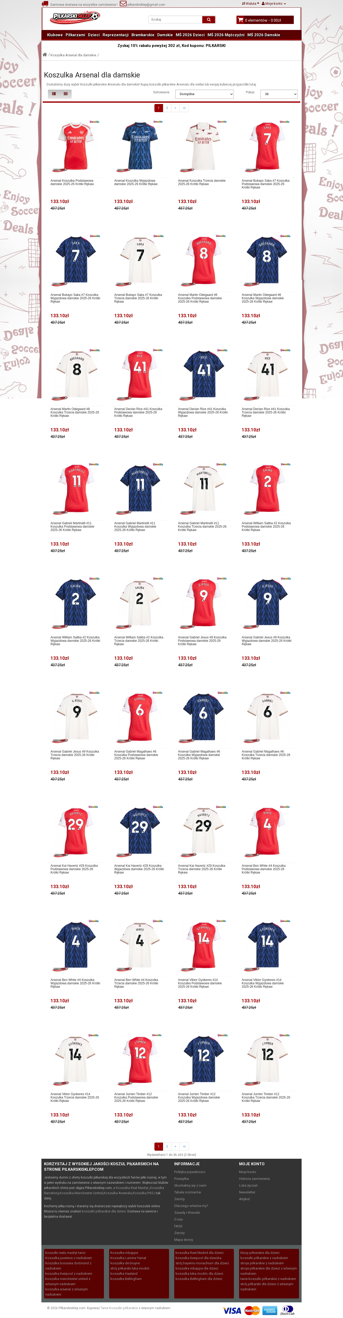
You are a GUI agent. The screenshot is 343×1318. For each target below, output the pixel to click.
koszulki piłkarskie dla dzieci (104, 1211)
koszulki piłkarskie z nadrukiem (264, 1258)
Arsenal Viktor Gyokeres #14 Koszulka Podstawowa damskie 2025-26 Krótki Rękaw (200, 983)
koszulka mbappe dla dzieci (197, 1268)
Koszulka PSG (143, 1193)
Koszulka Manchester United (81, 1193)
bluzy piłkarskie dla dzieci (259, 1253)
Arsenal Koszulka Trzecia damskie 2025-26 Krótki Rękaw (202, 182)
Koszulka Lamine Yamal (128, 1258)
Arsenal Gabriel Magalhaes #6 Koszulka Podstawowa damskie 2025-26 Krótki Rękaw (136, 755)
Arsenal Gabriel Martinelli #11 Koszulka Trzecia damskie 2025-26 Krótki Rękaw (202, 527)
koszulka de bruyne (125, 1263)
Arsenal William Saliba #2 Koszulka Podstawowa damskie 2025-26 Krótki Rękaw (266, 527)
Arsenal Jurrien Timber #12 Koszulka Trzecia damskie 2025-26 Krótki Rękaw (266, 1098)
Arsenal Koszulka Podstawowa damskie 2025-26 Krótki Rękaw (72, 182)
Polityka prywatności (189, 1172)
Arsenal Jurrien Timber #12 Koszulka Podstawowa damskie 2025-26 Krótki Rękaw (136, 1098)
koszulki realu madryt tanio (65, 1253)
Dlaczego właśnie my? (191, 1206)
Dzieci (94, 35)
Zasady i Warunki (187, 1213)
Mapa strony (183, 1240)
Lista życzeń (248, 1185)
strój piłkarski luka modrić (129, 1268)
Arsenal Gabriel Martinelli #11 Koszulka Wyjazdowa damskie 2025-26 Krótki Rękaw (135, 527)
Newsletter (247, 1192)
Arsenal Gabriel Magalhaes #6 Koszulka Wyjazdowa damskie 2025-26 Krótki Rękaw (199, 755)
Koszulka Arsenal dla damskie (73, 55)
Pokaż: (250, 92)
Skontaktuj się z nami (190, 1185)
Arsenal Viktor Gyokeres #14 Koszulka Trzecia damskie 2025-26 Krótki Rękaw (75, 1098)
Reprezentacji (116, 35)
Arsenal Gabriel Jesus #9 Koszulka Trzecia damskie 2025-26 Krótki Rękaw (75, 755)
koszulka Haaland (124, 1274)
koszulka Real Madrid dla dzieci (199, 1253)
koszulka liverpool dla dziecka (198, 1258)
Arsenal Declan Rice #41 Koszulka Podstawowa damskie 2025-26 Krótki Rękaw (138, 412)
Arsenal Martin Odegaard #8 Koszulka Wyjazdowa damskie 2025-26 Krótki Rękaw (263, 298)
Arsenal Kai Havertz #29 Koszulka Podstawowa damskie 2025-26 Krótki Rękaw (74, 869)
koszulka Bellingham (126, 1279)
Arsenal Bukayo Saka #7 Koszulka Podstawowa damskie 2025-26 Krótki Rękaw (265, 184)
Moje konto (247, 1172)
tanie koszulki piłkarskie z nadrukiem (268, 1279)
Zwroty (179, 1199)
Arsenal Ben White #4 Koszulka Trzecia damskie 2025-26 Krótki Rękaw (136, 983)
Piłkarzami (75, 35)
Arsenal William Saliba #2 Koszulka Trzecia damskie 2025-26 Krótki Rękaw (138, 641)
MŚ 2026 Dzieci (190, 35)
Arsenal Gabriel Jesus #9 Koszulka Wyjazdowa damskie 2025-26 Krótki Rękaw (266, 641)
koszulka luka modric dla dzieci (199, 1274)
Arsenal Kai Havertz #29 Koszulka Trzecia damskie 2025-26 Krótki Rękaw (201, 869)
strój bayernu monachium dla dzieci (202, 1263)
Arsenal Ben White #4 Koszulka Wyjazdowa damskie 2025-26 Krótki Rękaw (75, 983)
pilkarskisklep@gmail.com (142, 5)
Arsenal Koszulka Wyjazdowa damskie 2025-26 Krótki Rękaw (136, 182)
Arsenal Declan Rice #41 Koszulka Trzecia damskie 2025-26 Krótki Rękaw (266, 412)
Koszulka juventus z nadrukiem (68, 1258)
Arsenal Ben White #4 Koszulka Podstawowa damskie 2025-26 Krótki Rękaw (263, 869)
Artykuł (244, 1199)
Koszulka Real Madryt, (132, 1188)
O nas (178, 1219)
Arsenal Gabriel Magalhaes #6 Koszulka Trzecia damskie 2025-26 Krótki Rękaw (266, 755)
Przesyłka (181, 1179)
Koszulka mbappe (124, 1253)
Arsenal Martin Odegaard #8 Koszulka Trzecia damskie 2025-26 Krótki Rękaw (75, 412)
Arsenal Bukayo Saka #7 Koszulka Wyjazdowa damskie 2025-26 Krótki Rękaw (75, 298)
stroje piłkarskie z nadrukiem (262, 1263)
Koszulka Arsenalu (118, 1193)
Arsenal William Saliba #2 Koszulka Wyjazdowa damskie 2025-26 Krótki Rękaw (75, 641)
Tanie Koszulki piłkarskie (119, 1308)
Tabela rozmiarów (187, 1192)
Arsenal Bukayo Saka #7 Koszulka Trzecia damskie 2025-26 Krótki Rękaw (138, 298)
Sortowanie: (161, 92)
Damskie (165, 35)
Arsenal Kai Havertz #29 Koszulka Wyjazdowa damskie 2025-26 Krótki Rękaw (139, 869)
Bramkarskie (143, 35)
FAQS (178, 1226)
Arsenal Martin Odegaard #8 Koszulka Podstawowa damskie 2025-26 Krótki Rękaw (200, 298)
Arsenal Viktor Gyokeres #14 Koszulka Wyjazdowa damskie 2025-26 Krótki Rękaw (263, 983)
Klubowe (55, 35)
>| (184, 108)
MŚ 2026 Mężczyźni (226, 35)
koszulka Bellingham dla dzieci (199, 1279)
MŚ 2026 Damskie (263, 35)
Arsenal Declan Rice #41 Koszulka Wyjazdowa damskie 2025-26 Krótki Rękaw (203, 412)
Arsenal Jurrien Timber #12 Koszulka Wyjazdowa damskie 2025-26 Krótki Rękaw (199, 1098)
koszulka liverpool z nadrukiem (68, 1274)
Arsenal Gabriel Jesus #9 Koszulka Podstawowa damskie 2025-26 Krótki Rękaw (202, 641)
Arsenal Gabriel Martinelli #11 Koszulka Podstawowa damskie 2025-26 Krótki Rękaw (72, 527)
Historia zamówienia (254, 1179)
